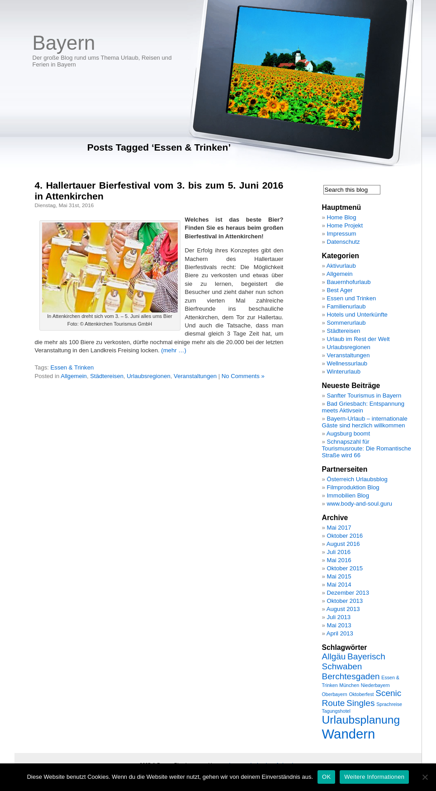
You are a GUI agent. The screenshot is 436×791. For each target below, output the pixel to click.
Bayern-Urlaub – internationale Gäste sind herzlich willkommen (365, 422)
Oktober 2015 (345, 568)
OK (326, 776)
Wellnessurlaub (347, 363)
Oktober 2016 (345, 535)
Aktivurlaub (341, 265)
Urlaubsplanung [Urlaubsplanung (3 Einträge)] (361, 720)
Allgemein (74, 376)
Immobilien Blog (348, 495)
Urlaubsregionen (148, 376)
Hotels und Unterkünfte (357, 314)
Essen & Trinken (72, 367)
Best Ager (339, 290)
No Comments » (243, 376)
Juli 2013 (339, 617)
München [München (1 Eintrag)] (349, 685)
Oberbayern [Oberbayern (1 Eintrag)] (334, 694)
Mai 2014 (339, 584)
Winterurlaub (343, 371)
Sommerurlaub (346, 322)
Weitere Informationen (374, 776)
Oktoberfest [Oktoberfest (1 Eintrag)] (361, 694)
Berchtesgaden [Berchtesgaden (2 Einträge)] (351, 676)
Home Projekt (345, 225)
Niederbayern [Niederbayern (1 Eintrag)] (375, 685)
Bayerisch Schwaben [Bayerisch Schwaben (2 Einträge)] (353, 661)
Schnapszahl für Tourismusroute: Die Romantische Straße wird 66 (366, 448)
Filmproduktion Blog (353, 487)
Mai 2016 (339, 560)
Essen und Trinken (351, 298)
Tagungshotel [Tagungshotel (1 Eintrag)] (336, 711)
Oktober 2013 (345, 600)
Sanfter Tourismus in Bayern (364, 395)
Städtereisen (106, 376)
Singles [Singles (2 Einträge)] (360, 703)
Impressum (341, 233)
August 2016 (343, 543)
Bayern (64, 43)
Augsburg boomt (348, 433)
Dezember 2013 (348, 592)
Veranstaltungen (195, 376)
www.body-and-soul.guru (359, 503)
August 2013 (343, 609)
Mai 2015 (339, 576)
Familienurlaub (346, 306)
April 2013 (340, 633)
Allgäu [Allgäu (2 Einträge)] (334, 656)
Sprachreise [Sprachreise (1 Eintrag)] (389, 704)
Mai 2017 (339, 527)
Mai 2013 (339, 625)
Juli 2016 (339, 552)
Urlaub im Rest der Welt (358, 339)
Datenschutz (343, 241)
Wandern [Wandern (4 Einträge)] (348, 733)
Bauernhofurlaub (348, 282)
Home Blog (341, 217)
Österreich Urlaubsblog (357, 479)
